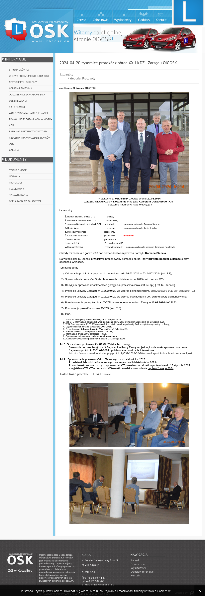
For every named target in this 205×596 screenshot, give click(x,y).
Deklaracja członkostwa (25, 201)
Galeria (14, 150)
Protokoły (15, 182)
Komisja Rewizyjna (20, 88)
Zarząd (135, 560)
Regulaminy (16, 188)
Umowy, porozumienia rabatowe (29, 76)
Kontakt (135, 575)
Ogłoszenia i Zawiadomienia (27, 94)
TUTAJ (96, 374)
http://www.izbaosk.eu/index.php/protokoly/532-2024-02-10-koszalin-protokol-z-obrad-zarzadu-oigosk (132, 353)
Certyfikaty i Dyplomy (23, 82)
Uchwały (14, 176)
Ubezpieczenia (18, 100)
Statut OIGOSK (18, 170)
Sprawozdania (18, 195)
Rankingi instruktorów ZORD (28, 131)
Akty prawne (17, 107)
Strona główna (19, 69)
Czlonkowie (138, 564)
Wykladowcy (138, 568)
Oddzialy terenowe (142, 571)
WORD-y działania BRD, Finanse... (30, 113)
